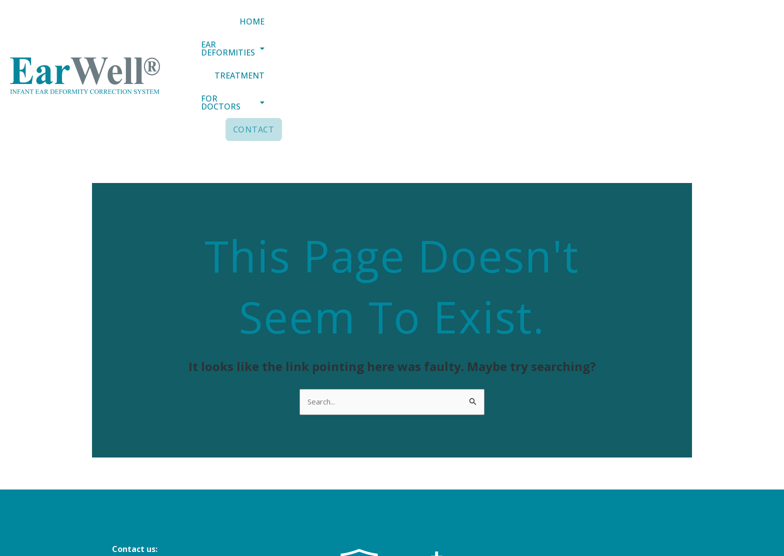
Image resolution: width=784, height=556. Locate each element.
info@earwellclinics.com (160, 469)
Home (406, 28)
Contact (741, 28)
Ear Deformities (484, 28)
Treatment (575, 28)
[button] (484, 28)
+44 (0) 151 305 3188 (150, 482)
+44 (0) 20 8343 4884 (150, 496)
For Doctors (658, 28)
